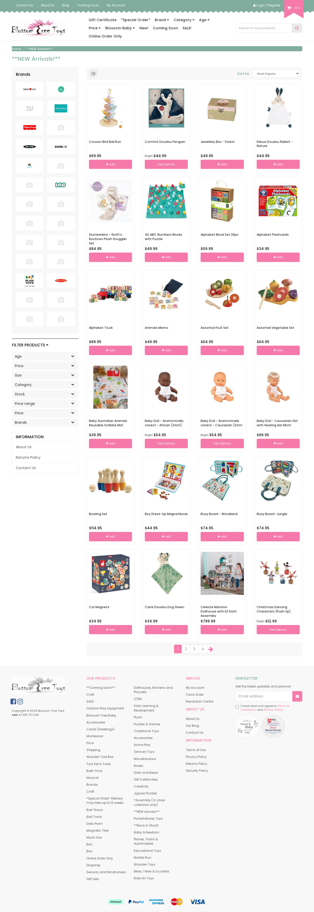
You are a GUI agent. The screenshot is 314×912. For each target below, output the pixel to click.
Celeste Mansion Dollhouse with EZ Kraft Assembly (219, 611)
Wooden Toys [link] (144, 864)
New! (143, 28)
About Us (48, 5)
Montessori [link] (94, 736)
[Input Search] (264, 28)
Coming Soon (165, 28)
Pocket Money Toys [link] (148, 818)
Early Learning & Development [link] (146, 708)
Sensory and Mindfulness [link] (106, 872)
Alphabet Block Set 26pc (220, 234)
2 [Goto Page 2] (186, 649)
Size (46, 375)
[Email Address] (264, 696)
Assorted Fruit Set (215, 328)
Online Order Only (105, 36)
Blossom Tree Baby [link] (101, 715)
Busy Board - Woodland (219, 514)
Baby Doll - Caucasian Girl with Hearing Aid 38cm (277, 423)
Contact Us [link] (26, 467)
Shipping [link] (93, 750)
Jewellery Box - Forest (218, 142)
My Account (116, 5)
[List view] (93, 73)
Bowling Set (98, 514)
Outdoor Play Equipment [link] (105, 708)
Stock (46, 394)
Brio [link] (89, 844)
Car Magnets (99, 607)
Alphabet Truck (101, 328)
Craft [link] (90, 694)
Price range (46, 403)
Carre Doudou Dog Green (164, 607)
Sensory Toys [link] (144, 751)
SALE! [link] (90, 701)
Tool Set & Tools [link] (98, 764)
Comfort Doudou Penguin (165, 142)
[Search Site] (297, 28)
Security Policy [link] (197, 770)
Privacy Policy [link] (196, 757)
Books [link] (138, 766)
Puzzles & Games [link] (147, 724)
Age (204, 19)
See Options (166, 164)
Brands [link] (92, 784)
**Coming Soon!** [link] (100, 687)
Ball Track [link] (94, 817)
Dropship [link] (93, 865)
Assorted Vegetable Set (275, 328)
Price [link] (90, 743)
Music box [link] (94, 837)
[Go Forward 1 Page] (210, 649)
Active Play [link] (142, 745)
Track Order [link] (195, 694)
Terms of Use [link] (196, 750)
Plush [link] (138, 717)
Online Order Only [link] (99, 858)
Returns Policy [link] (28, 457)
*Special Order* (135, 19)
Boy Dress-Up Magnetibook (166, 514)
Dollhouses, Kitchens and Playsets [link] (153, 689)
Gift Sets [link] (92, 879)
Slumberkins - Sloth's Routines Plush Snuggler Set (108, 238)
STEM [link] (138, 699)
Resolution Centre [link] (199, 701)
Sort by (243, 73)
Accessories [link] (95, 722)
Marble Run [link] (142, 857)
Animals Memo (156, 328)
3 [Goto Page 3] (194, 649)
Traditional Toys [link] (146, 731)
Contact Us (24, 5)
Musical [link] (92, 778)
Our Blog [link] (192, 725)
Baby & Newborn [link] (146, 832)
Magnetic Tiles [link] (97, 830)
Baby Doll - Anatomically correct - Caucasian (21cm (221, 423)
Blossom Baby (120, 28)
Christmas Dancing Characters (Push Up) (274, 609)
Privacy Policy (273, 710)
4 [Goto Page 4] (203, 649)
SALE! (186, 28)
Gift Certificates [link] (146, 779)
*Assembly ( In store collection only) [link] (149, 802)
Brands (46, 422)
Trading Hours (88, 5)
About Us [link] (24, 446)
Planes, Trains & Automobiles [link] (146, 841)
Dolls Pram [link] (94, 823)
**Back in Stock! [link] (146, 825)
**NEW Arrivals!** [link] (147, 811)
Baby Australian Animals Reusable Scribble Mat (108, 423)
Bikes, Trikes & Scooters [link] (151, 871)
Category (184, 19)
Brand (162, 19)
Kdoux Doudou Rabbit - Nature (275, 144)
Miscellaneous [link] (145, 759)
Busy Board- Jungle (272, 514)
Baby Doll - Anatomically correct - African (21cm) (164, 423)
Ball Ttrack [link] (94, 810)
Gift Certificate (102, 19)
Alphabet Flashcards (273, 234)
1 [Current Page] (177, 649)
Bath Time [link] (94, 771)
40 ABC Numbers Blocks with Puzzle (163, 236)
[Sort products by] (276, 73)
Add (110, 164)
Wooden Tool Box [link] (99, 757)
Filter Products (30, 345)
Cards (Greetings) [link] (100, 729)
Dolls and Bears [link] (146, 772)
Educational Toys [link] (147, 850)
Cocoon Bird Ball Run (105, 142)
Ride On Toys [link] (144, 878)
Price (95, 28)
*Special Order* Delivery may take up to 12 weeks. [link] (105, 800)
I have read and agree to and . (262, 708)
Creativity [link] (141, 786)
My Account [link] (195, 687)
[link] (13, 701)
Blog (65, 5)
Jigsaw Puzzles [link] (145, 793)
